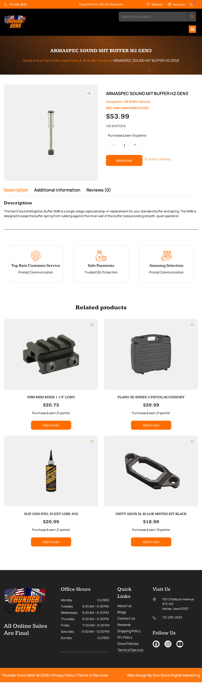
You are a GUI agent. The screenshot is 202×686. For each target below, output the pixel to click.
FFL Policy (125, 637)
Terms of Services (93, 679)
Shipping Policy (130, 631)
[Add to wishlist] (92, 324)
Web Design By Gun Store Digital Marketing (163, 679)
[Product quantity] (124, 145)
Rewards (124, 625)
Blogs (121, 612)
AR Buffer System (96, 60)
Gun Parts (44, 60)
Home (28, 60)
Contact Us (126, 618)
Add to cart (124, 160)
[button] (192, 29)
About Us (125, 606)
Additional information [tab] (57, 190)
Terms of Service (124, 652)
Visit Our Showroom (110, 4)
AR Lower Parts (67, 60)
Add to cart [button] (51, 425)
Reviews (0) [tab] (98, 190)
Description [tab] (16, 190)
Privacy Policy (63, 679)
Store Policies (128, 644)
